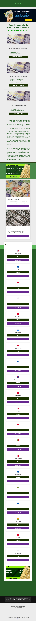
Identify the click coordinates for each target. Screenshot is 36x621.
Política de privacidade (18, 613)
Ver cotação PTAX (18, 113)
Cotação (18, 256)
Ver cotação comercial (18, 56)
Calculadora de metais (13, 229)
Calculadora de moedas (13, 199)
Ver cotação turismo (18, 85)
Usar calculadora (18, 206)
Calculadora (18, 260)
